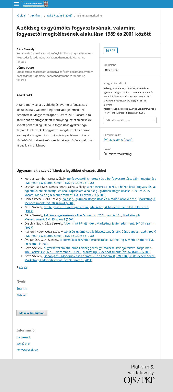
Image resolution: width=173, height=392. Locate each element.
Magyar (21, 294)
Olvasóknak (23, 337)
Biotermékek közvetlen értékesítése (84, 240)
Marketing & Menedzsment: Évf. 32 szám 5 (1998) (60, 236)
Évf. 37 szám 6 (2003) (59, 15)
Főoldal (20, 15)
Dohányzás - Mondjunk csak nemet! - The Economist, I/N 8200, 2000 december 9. (99, 256)
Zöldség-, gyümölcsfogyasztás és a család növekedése (99, 199)
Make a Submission (32, 313)
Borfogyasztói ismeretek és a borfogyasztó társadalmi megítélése (111, 179)
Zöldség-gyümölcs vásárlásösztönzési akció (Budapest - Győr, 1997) (110, 231)
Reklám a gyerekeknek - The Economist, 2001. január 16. (82, 215)
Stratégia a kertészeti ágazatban (66, 207)
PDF (112, 50)
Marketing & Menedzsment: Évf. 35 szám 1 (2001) (58, 260)
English (21, 288)
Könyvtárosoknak (27, 349)
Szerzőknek (23, 343)
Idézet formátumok (118, 120)
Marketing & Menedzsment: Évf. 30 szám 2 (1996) (60, 183)
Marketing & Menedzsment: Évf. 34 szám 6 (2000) (116, 252)
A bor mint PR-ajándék (79, 223)
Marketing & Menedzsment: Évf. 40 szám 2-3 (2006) (70, 195)
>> (25, 267)
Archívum (36, 15)
